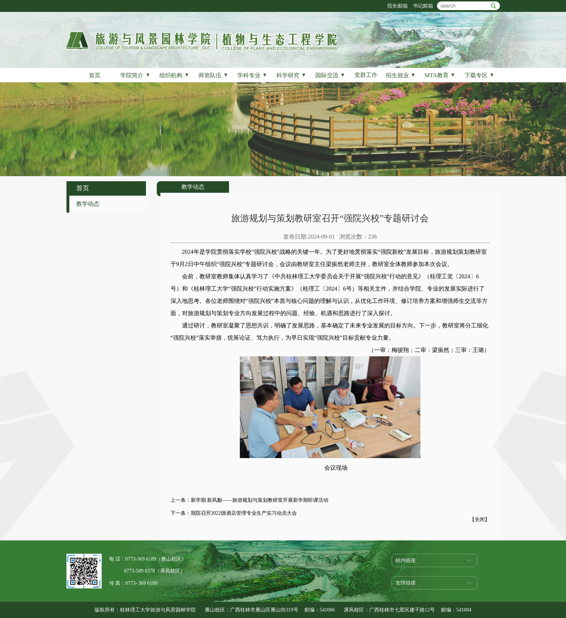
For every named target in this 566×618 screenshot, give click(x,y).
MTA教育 (440, 75)
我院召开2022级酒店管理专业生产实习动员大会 (244, 513)
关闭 (480, 519)
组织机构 (174, 75)
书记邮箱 (423, 6)
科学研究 (291, 75)
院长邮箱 (398, 6)
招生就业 (401, 75)
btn (493, 6)
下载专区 (479, 75)
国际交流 (330, 75)
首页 (94, 75)
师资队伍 (213, 75)
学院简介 (135, 75)
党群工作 (365, 75)
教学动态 (87, 204)
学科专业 (252, 75)
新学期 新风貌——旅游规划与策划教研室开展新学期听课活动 (260, 500)
